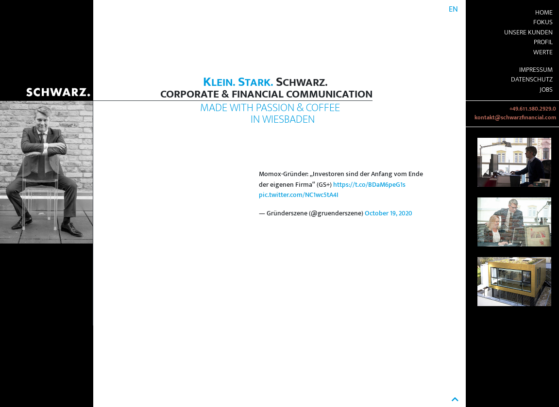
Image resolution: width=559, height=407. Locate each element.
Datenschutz (532, 79)
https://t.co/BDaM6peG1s (369, 185)
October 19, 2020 (388, 213)
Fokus (543, 22)
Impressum (536, 70)
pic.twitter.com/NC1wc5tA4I (299, 195)
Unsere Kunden (528, 32)
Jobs (546, 90)
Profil (543, 42)
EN (453, 9)
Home (544, 12)
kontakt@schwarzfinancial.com (515, 118)
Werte (543, 52)
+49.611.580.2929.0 (532, 109)
